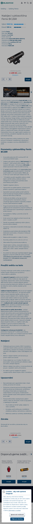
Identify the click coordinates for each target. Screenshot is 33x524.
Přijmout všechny (17, 519)
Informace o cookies (14, 510)
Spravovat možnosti (17, 514)
